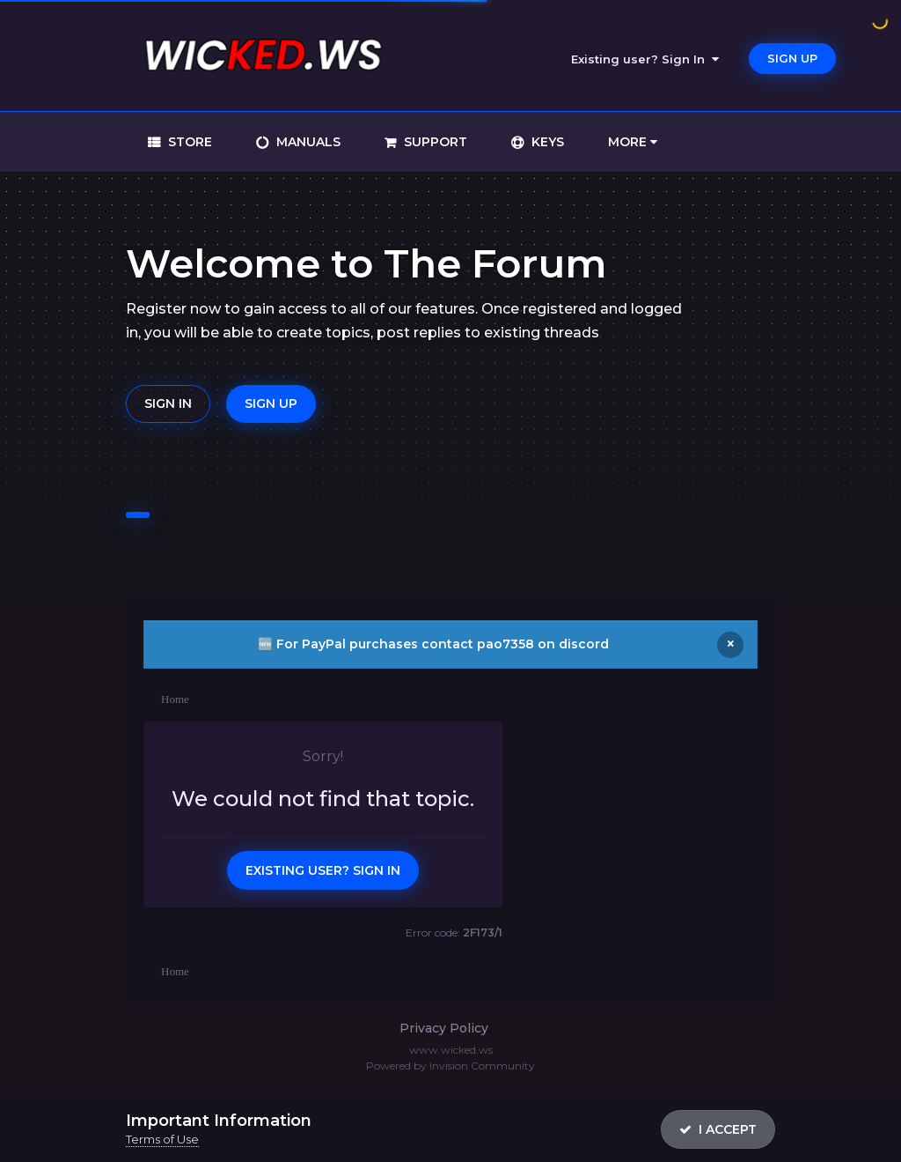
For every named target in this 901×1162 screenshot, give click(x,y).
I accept (718, 1129)
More (632, 142)
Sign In (168, 403)
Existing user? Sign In (645, 59)
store (188, 142)
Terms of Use (162, 1139)
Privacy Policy (443, 1028)
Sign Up (792, 58)
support (433, 142)
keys (546, 142)
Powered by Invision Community (450, 1065)
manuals (307, 142)
